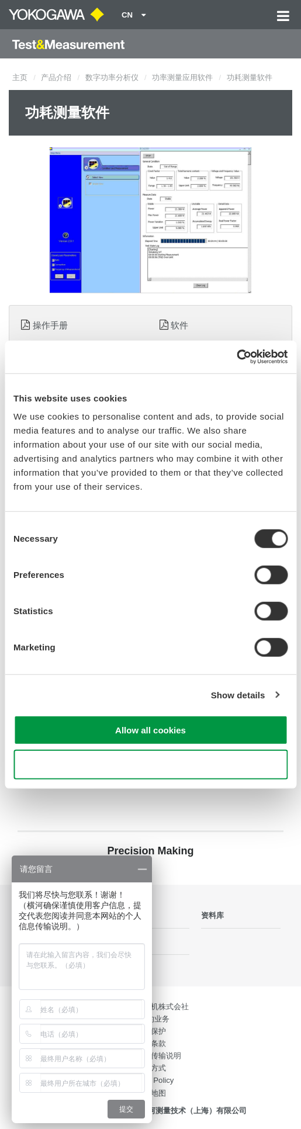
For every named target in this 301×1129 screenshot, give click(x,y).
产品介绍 (56, 77)
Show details (238, 694)
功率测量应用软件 (182, 77)
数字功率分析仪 (112, 77)
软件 (179, 325)
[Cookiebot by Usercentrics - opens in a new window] (236, 357)
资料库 (212, 915)
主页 (19, 77)
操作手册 (50, 325)
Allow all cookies (150, 730)
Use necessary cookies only (150, 764)
